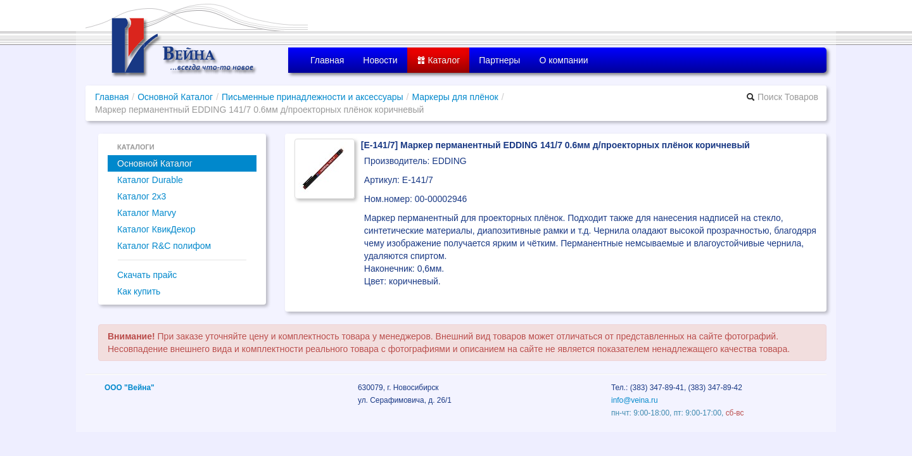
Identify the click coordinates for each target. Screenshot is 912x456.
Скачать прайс (147, 275)
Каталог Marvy (146, 213)
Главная (327, 60)
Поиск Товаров (782, 97)
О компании (563, 60)
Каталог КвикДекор (156, 229)
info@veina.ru (634, 400)
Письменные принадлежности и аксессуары (312, 97)
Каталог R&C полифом (164, 246)
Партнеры (499, 60)
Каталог (438, 60)
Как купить (138, 291)
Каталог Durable (150, 180)
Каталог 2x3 (141, 196)
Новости (380, 60)
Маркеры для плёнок (455, 97)
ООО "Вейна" (129, 387)
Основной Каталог (175, 97)
